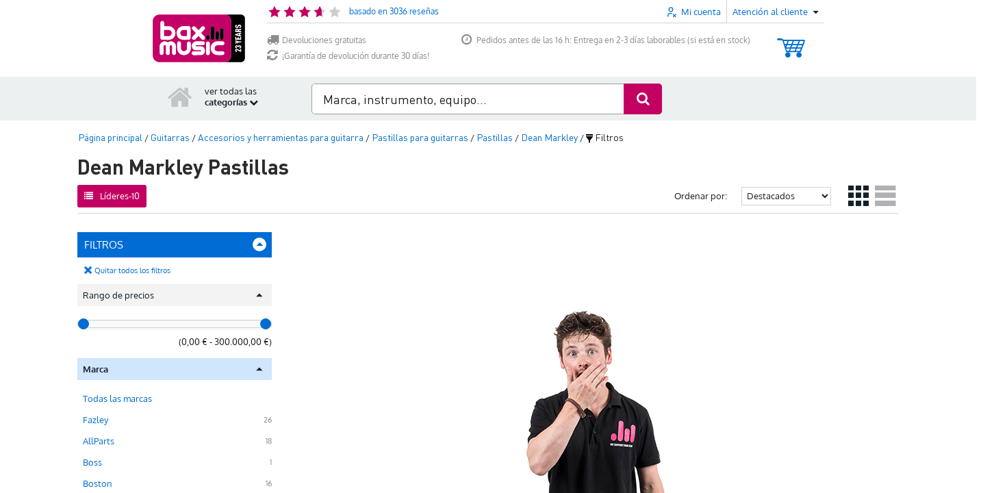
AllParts (98, 440)
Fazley (95, 419)
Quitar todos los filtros (132, 270)
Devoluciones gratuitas (316, 40)
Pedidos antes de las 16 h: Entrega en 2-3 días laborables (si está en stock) (605, 40)
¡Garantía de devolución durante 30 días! (348, 56)
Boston (97, 483)
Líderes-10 (112, 195)
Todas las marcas (117, 398)
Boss (92, 462)
